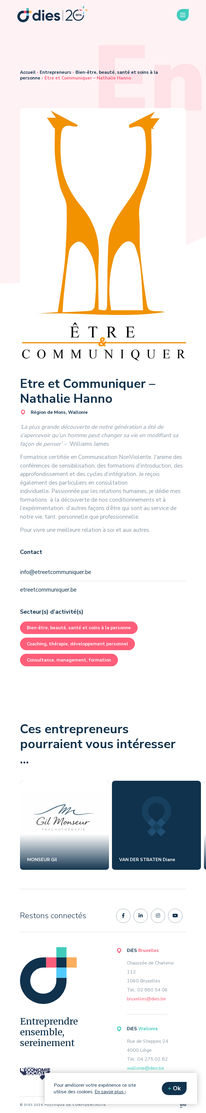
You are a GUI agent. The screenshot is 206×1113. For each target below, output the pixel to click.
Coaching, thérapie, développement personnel (77, 644)
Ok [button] (177, 1088)
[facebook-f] (123, 916)
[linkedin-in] (140, 916)
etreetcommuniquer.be (48, 590)
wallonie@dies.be (145, 1068)
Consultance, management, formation (69, 660)
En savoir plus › (110, 1091)
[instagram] (158, 916)
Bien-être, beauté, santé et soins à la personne (79, 628)
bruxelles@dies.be (146, 999)
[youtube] (175, 916)
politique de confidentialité (75, 1105)
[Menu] (182, 15)
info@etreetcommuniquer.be (55, 572)
